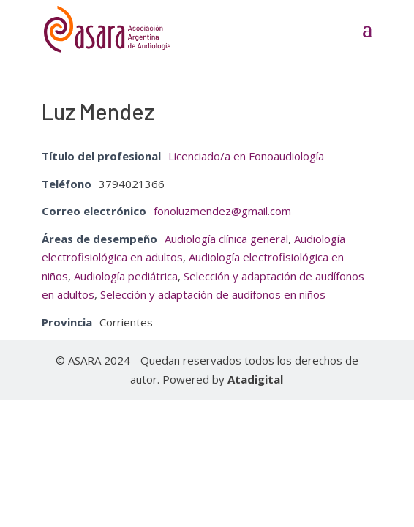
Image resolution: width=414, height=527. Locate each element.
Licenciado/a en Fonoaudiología (246, 156)
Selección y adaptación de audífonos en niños (212, 294)
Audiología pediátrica (126, 276)
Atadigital (255, 379)
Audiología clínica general (226, 238)
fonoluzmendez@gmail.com (222, 210)
